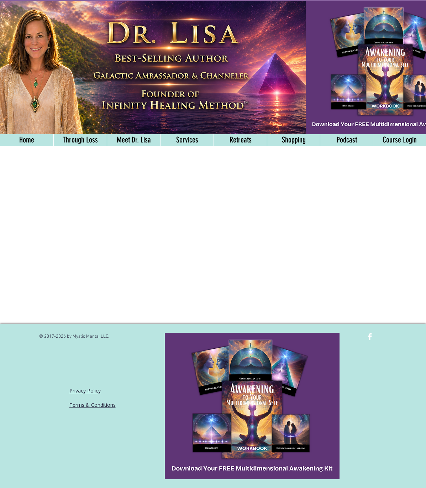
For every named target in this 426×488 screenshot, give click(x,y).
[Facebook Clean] (369, 336)
